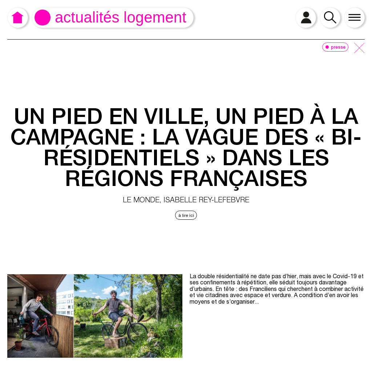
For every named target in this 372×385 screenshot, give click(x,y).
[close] (359, 48)
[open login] (305, 17)
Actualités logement (120, 17)
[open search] (330, 17)
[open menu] (354, 17)
